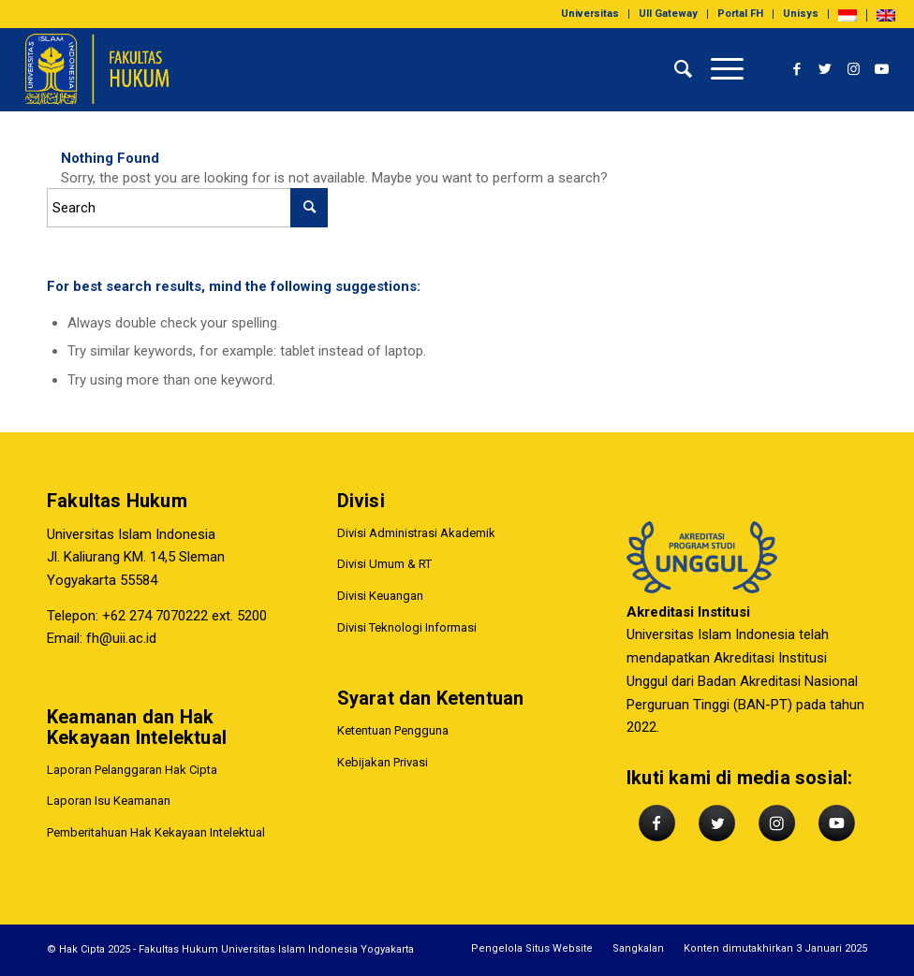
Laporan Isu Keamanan (108, 801)
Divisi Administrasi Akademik (416, 533)
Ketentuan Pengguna (393, 731)
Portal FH (740, 13)
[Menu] (718, 69)
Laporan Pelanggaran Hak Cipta (132, 770)
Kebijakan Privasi (382, 763)
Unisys (800, 13)
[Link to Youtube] (881, 69)
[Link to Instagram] (853, 69)
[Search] (674, 69)
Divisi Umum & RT (384, 565)
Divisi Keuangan (380, 596)
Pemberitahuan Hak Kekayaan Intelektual (156, 832)
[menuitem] (590, 14)
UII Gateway (668, 13)
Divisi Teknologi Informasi (407, 627)
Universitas (590, 13)
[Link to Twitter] (825, 69)
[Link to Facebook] (797, 69)
